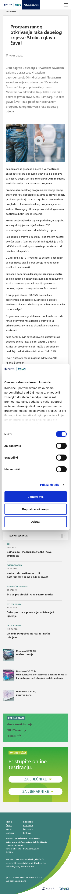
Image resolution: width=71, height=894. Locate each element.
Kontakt (9, 838)
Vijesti (9, 829)
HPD (22, 859)
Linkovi (27, 832)
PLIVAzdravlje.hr (31, 849)
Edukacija (28, 821)
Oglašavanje (21, 838)
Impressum (34, 838)
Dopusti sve (35, 496)
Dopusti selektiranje (35, 509)
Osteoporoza (14, 604)
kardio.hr (29, 859)
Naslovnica (11, 11)
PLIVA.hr (9, 852)
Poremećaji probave (17, 587)
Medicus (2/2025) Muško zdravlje (19, 655)
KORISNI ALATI (16, 718)
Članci (9, 825)
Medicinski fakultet (23, 863)
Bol (8, 544)
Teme (9, 821)
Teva (8, 849)
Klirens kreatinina (16, 724)
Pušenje (11, 735)
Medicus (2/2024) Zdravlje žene (19, 695)
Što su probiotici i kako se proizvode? (30, 594)
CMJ (17, 859)
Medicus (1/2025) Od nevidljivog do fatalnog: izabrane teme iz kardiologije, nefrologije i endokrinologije (35, 675)
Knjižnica (28, 825)
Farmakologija (14, 565)
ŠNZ (17, 866)
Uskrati (35, 521)
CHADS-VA (14, 730)
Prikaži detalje (49, 484)
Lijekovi (10, 832)
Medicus (28, 829)
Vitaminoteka (27, 866)
